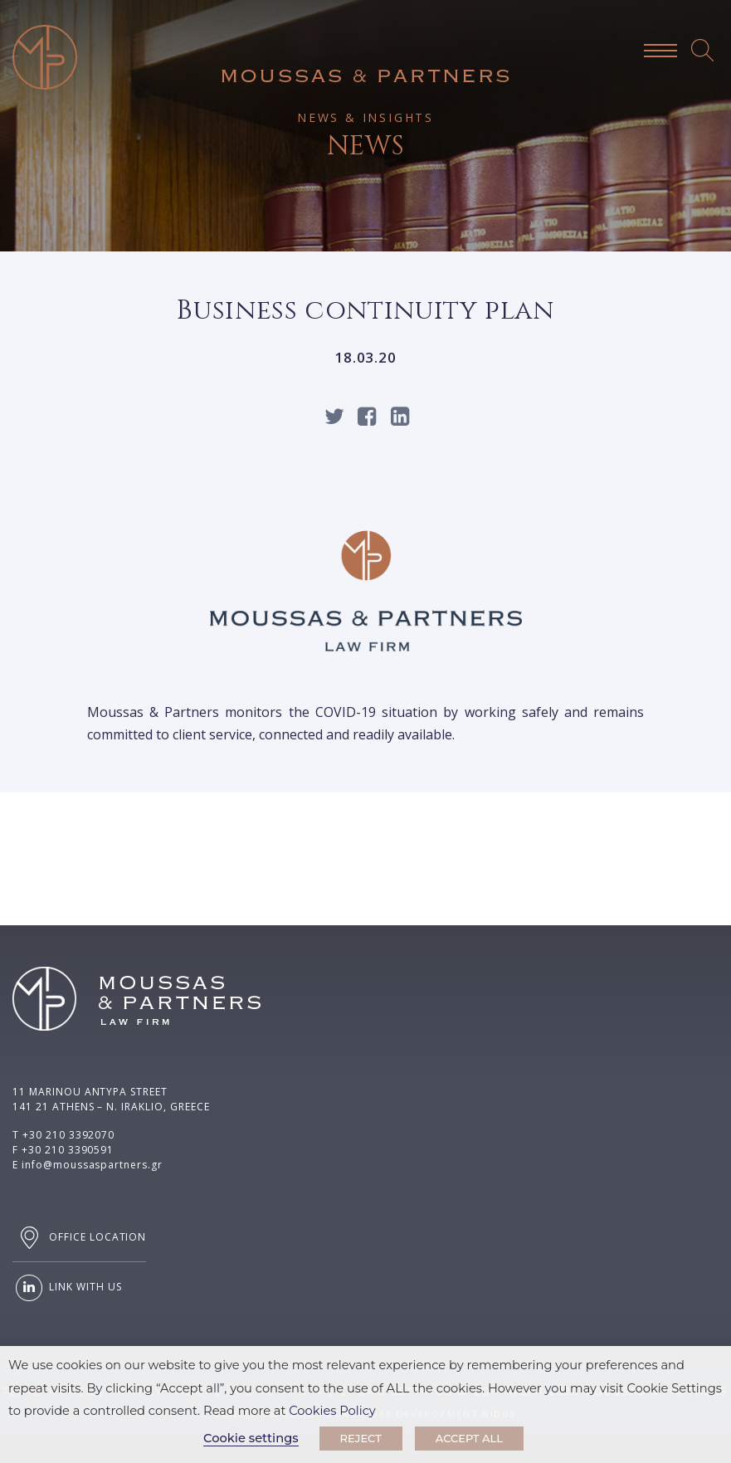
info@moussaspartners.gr (92, 1165)
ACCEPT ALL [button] (469, 1438)
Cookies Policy (332, 1410)
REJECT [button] (361, 1438)
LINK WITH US (66, 1288)
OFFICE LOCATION (79, 1237)
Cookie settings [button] (251, 1438)
